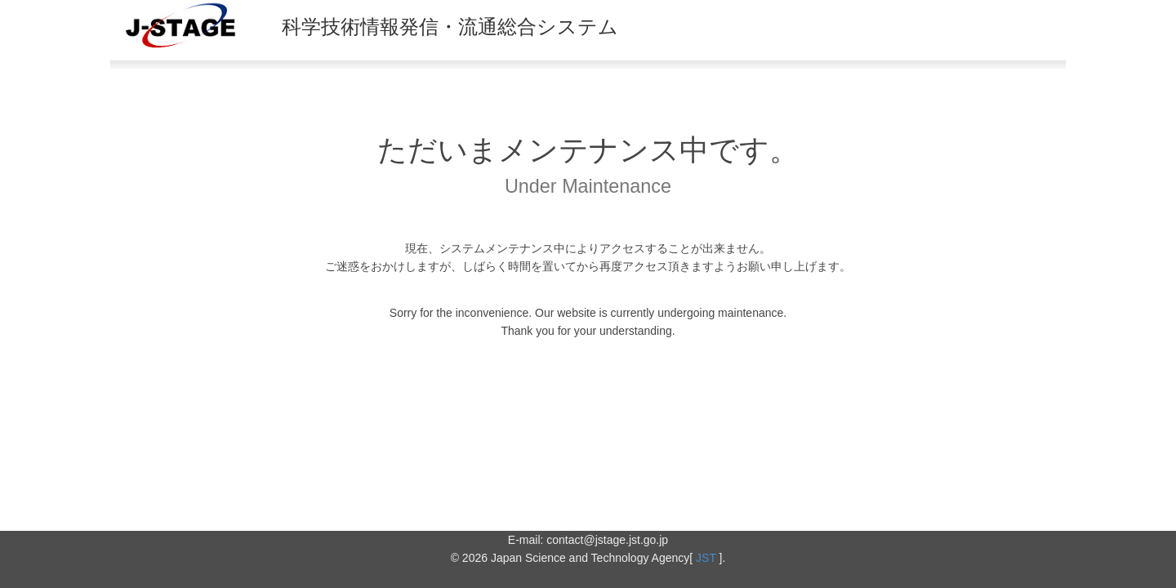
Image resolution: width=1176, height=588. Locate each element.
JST (706, 557)
